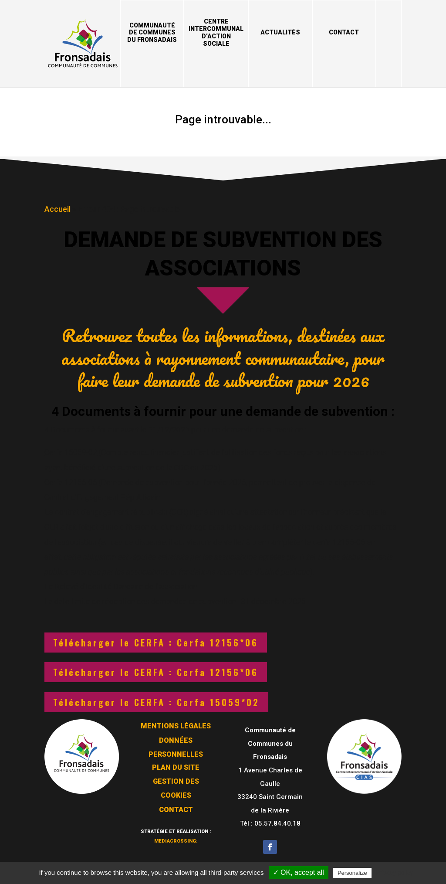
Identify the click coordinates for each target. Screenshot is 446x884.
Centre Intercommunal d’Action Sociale (216, 32)
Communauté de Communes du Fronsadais (152, 33)
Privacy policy (394, 872)
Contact (344, 32)
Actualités (280, 32)
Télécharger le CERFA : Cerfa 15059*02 (156, 702)
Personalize (352, 873)
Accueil (57, 207)
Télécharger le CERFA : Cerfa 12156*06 (155, 642)
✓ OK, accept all (298, 872)
